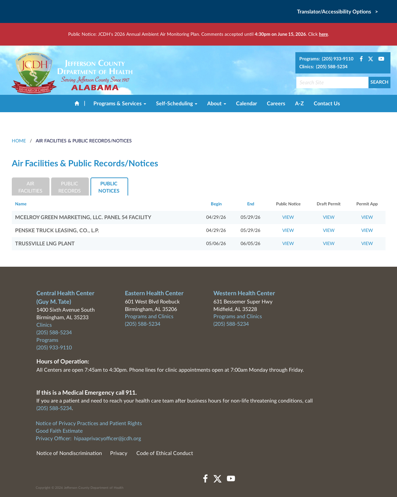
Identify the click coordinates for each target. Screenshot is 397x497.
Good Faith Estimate (59, 431)
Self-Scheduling (176, 103)
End (250, 204)
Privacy (118, 453)
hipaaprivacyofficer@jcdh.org (107, 438)
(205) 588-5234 (54, 332)
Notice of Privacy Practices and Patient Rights (89, 423)
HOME (19, 141)
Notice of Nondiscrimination (69, 453)
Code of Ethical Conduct (164, 453)
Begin (216, 204)
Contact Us (327, 103)
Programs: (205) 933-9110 (326, 59)
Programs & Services (119, 103)
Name (21, 204)
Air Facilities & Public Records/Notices (84, 141)
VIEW (288, 217)
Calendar (246, 103)
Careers (276, 103)
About (216, 103)
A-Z (299, 103)
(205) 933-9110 (54, 347)
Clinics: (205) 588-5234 (323, 67)
